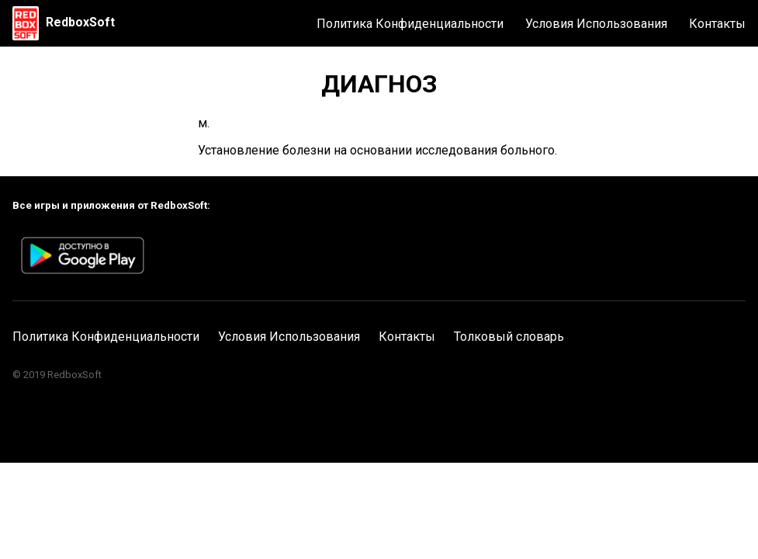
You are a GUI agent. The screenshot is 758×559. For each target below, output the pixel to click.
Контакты (717, 23)
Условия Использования (596, 23)
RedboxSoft (80, 22)
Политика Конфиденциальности (410, 23)
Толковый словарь (509, 336)
